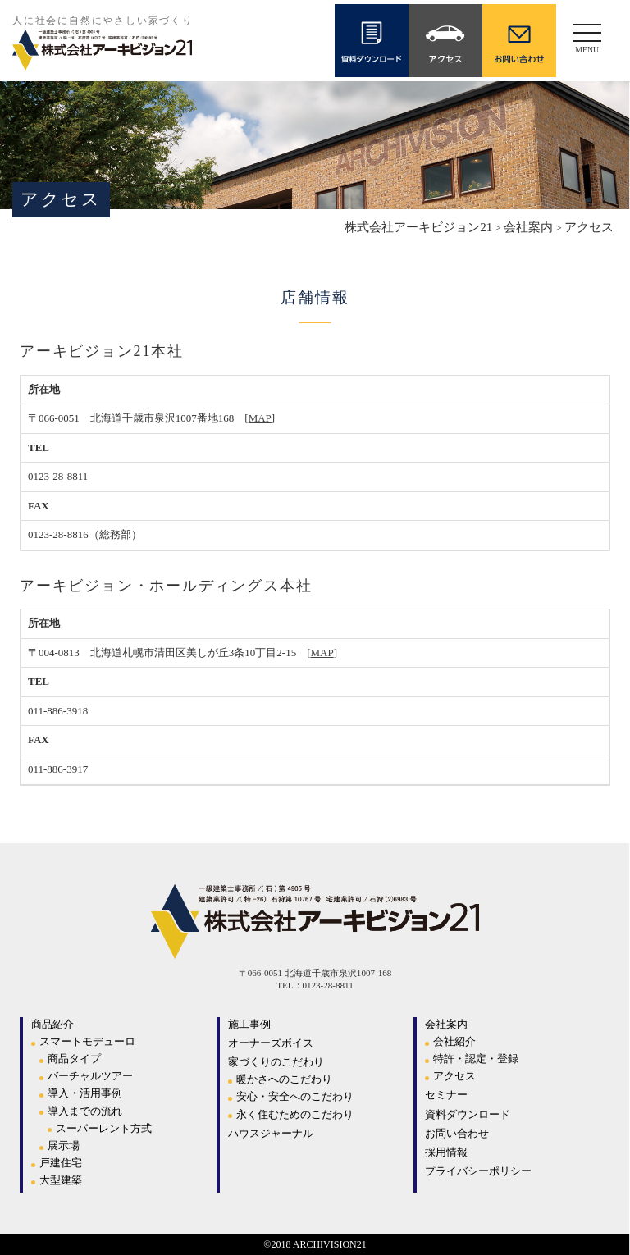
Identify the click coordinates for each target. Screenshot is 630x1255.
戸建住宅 (60, 1163)
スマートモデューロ (87, 1041)
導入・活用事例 (85, 1093)
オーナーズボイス (270, 1043)
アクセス (454, 1076)
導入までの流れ (85, 1111)
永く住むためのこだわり (295, 1114)
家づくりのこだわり (276, 1062)
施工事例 (249, 1024)
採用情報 (446, 1152)
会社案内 (446, 1024)
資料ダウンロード (467, 1114)
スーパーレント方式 (104, 1128)
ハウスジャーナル (270, 1133)
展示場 (64, 1145)
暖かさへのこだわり (284, 1079)
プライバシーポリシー (478, 1171)
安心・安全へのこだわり (295, 1096)
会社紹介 (454, 1041)
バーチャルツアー (90, 1076)
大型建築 (60, 1180)
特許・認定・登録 (475, 1058)
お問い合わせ (457, 1133)
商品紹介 (52, 1024)
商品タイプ (74, 1058)
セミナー (446, 1094)
